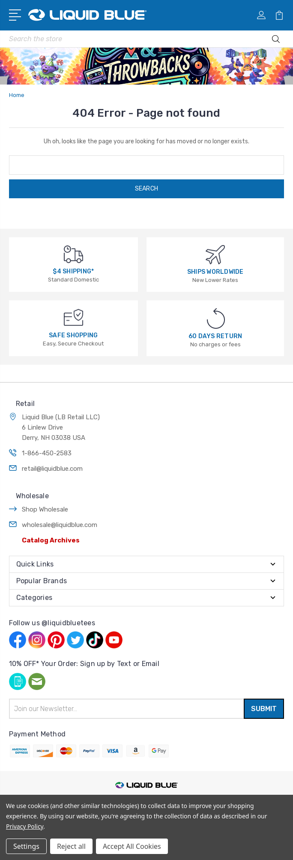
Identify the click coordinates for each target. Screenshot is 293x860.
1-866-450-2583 (47, 453)
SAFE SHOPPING (73, 335)
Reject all (71, 846)
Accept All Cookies (132, 846)
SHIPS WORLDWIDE (215, 272)
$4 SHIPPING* (73, 271)
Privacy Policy (24, 826)
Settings (26, 846)
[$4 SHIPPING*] (73, 253)
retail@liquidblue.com (52, 468)
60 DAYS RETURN (215, 336)
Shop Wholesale (45, 509)
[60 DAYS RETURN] (216, 318)
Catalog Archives (51, 540)
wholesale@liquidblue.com (59, 525)
